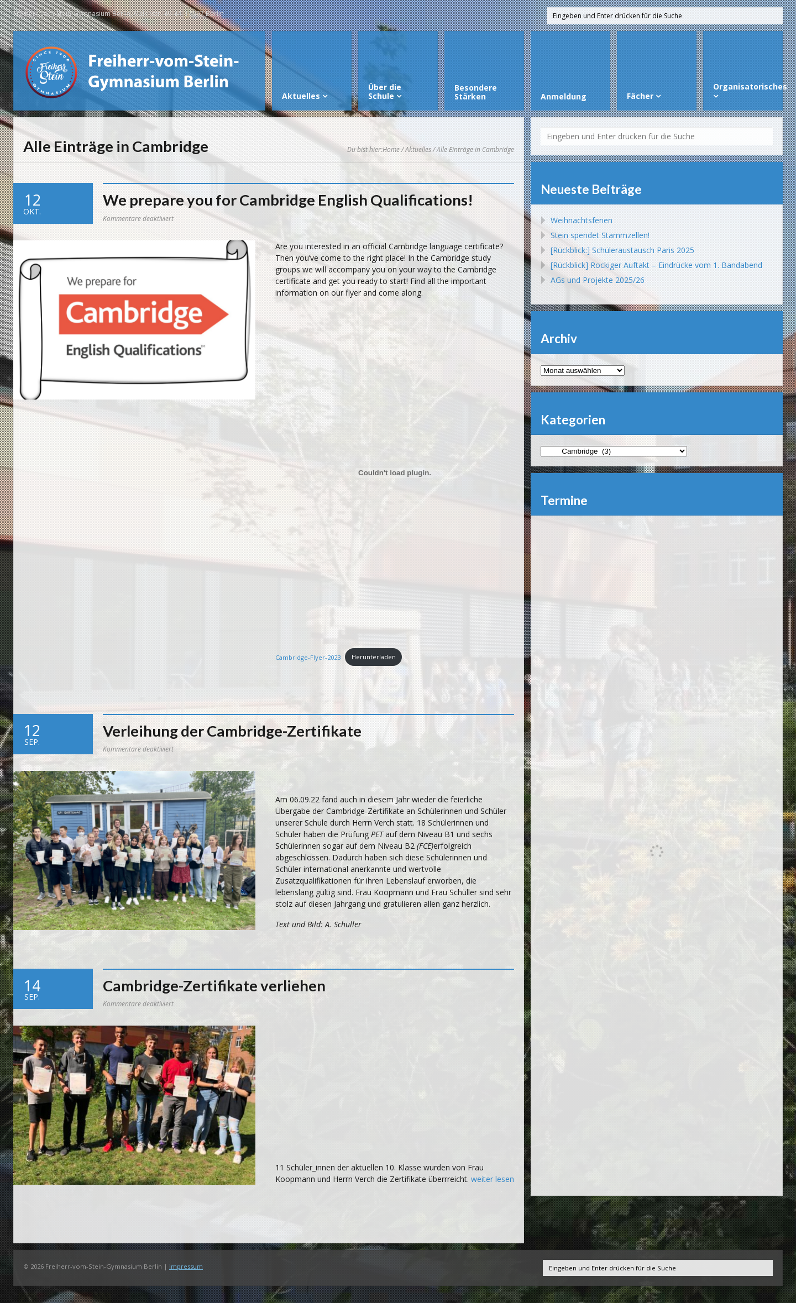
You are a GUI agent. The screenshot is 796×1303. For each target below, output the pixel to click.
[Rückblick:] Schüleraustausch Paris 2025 (622, 250)
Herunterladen (374, 657)
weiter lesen (492, 1179)
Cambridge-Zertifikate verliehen (214, 985)
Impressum (186, 1266)
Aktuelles (418, 149)
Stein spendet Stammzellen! (600, 235)
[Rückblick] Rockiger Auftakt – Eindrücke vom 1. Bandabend (656, 265)
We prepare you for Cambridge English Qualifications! (288, 200)
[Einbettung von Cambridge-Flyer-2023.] (394, 473)
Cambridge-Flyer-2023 (308, 657)
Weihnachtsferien (581, 220)
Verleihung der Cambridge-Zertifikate (232, 731)
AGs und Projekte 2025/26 (598, 280)
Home (391, 149)
